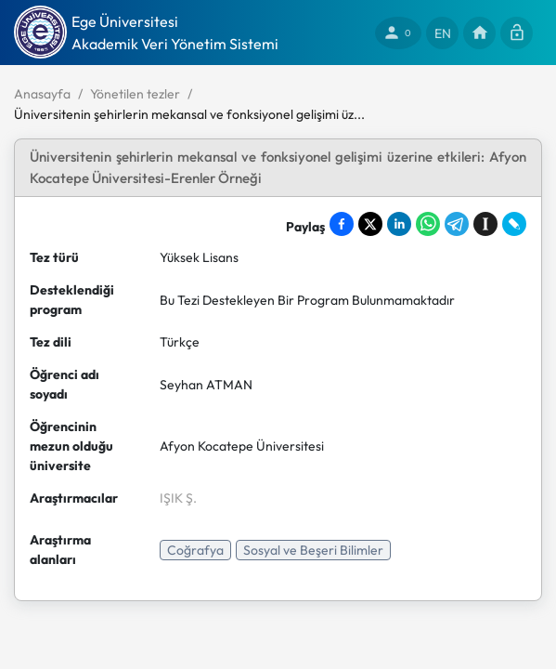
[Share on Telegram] (457, 224)
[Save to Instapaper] (485, 224)
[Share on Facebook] (342, 224)
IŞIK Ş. (178, 498)
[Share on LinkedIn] (399, 224)
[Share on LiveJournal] (514, 224)
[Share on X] (370, 224)
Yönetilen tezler (135, 93)
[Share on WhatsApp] (428, 224)
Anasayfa (42, 93)
